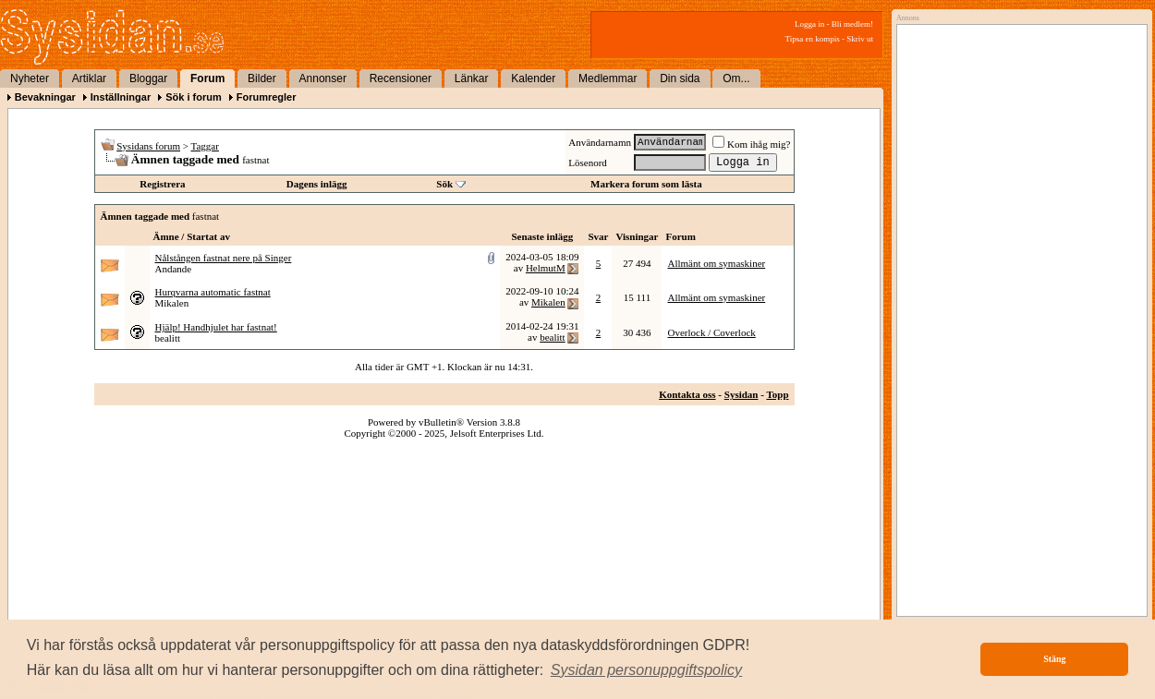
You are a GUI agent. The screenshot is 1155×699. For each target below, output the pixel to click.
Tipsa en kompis (812, 38)
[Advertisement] (980, 311)
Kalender (533, 78)
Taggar (205, 145)
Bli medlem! (852, 24)
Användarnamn (599, 142)
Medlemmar (607, 78)
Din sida (679, 78)
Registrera (162, 183)
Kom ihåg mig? (751, 144)
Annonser (322, 78)
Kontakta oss (687, 394)
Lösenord (587, 162)
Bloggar (148, 78)
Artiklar (89, 78)
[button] (647, 670)
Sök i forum (193, 96)
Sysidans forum (148, 145)
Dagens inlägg (316, 183)
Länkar (472, 78)
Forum (207, 78)
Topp (777, 394)
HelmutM (545, 267)
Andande (173, 268)
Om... (736, 78)
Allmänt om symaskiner (716, 263)
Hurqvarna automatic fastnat (213, 291)
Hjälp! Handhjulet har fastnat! (216, 326)
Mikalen (172, 302)
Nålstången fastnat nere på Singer (223, 257)
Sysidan (741, 394)
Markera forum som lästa (646, 183)
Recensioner (401, 78)
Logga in (809, 24)
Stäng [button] (1054, 659)
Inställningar (121, 96)
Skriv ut (859, 38)
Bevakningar (45, 96)
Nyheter (29, 78)
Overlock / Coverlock (711, 332)
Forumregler (267, 96)
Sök (444, 183)
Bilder (262, 78)
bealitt (168, 337)
